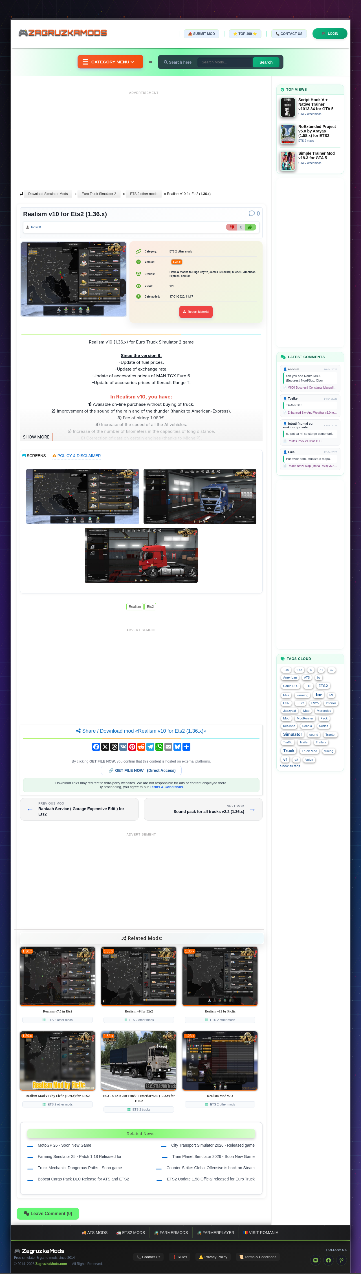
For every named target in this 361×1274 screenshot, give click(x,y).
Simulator (292, 734)
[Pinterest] (341, 1261)
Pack (324, 718)
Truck (288, 750)
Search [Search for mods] (267, 62)
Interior (331, 703)
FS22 (300, 703)
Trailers (321, 742)
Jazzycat (289, 711)
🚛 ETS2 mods (130, 1233)
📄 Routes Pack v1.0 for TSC (302, 441)
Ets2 (150, 608)
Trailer (304, 742)
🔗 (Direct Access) (142, 771)
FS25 (315, 703)
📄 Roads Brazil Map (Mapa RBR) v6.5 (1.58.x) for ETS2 (310, 465)
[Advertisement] (144, 136)
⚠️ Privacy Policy (213, 1258)
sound (313, 735)
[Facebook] (328, 1261)
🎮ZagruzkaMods (66, 33)
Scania (307, 726)
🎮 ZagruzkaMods (39, 1252)
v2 (296, 760)
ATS (307, 677)
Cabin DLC (290, 686)
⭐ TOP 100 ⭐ (244, 34)
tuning (328, 751)
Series (323, 726)
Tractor (330, 735)
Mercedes (324, 711)
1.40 (286, 670)
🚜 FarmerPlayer (215, 1233)
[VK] (315, 1261)
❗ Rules (179, 1258)
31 (321, 670)
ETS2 (323, 685)
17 (310, 670)
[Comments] (254, 213)
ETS (308, 686)
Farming (302, 695)
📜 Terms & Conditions (257, 1258)
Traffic (287, 742)
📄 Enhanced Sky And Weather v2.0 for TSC (310, 412)
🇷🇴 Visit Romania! (261, 1233)
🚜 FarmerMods (171, 1233)
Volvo (309, 760)
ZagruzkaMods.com (51, 1265)
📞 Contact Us (287, 34)
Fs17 (286, 703)
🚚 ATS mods (94, 1233)
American (290, 677)
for (318, 694)
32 (331, 670)
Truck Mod (309, 751)
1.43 (299, 670)
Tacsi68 (37, 228)
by (318, 677)
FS (331, 695)
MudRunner (305, 718)
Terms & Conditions (166, 788)
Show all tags (290, 766)
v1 (285, 759)
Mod (286, 718)
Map (306, 711)
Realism (135, 608)
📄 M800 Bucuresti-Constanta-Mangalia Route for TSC (310, 387)
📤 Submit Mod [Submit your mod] (199, 34)
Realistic (289, 726)
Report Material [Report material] (196, 313)
